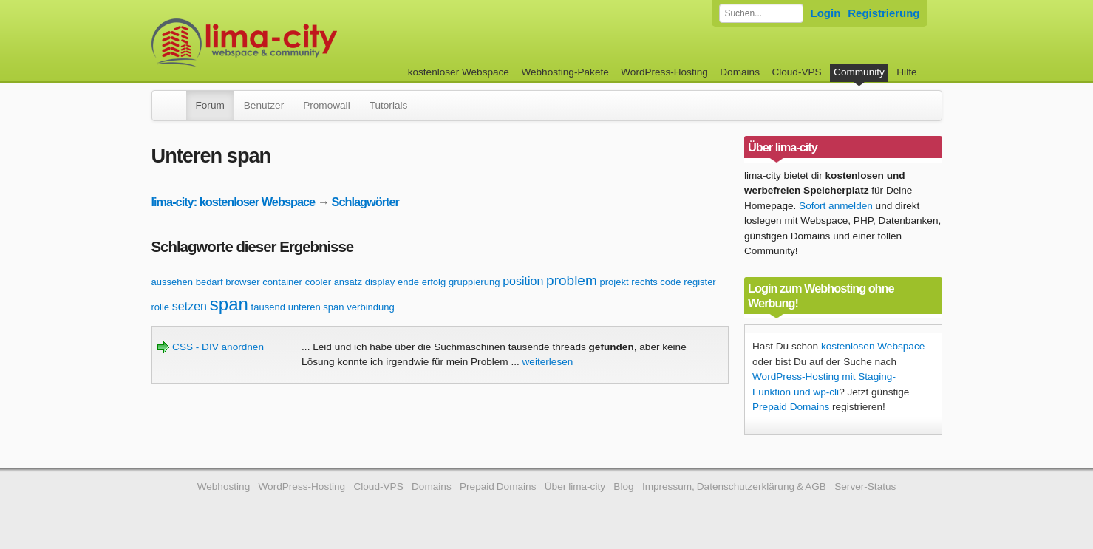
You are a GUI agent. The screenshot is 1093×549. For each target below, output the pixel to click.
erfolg (434, 281)
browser (242, 281)
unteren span (316, 307)
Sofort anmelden (836, 205)
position (523, 281)
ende (408, 281)
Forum (210, 105)
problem (571, 280)
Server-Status (865, 486)
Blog (623, 486)
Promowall (326, 105)
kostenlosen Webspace (873, 346)
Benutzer (264, 105)
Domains (740, 72)
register (699, 281)
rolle (160, 307)
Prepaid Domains (790, 406)
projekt (614, 281)
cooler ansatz (333, 281)
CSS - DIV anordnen (210, 346)
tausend (268, 307)
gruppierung (474, 281)
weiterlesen (547, 361)
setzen (189, 306)
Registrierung (883, 13)
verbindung (370, 307)
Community (859, 72)
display (380, 281)
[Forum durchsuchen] (761, 13)
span (229, 304)
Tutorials (389, 105)
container (282, 281)
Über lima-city (575, 486)
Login (826, 13)
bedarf (209, 281)
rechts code (656, 281)
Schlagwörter (365, 201)
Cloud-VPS (796, 72)
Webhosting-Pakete (564, 72)
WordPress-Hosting (664, 72)
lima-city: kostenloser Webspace (233, 201)
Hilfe (906, 72)
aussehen (172, 281)
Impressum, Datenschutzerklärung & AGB (734, 486)
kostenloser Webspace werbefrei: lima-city (299, 42)
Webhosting (224, 486)
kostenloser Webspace (458, 72)
